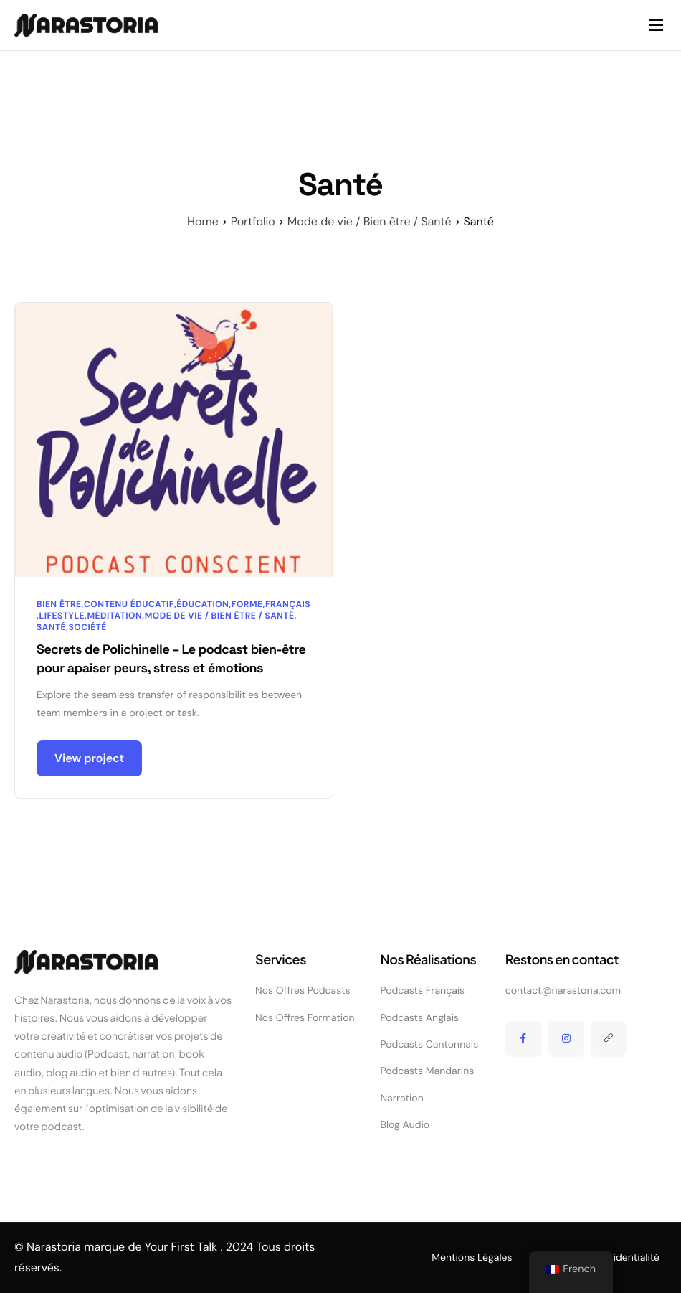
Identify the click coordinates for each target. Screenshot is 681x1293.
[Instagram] (566, 1039)
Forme (247, 604)
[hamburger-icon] (656, 25)
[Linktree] (609, 1039)
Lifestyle (62, 615)
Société (88, 627)
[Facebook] (523, 1039)
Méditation (115, 615)
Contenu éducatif (129, 604)
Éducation (202, 604)
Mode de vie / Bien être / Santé (220, 615)
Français (287, 604)
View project (89, 758)
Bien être (59, 604)
